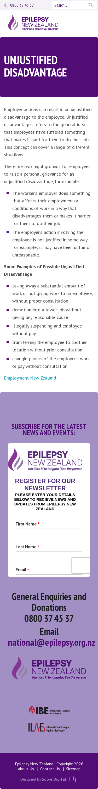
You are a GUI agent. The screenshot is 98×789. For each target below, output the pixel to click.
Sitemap (73, 768)
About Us (26, 768)
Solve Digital (54, 779)
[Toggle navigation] (83, 23)
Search (91, 5)
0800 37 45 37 (22, 5)
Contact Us (50, 768)
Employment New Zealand (30, 378)
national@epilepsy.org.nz (51, 642)
